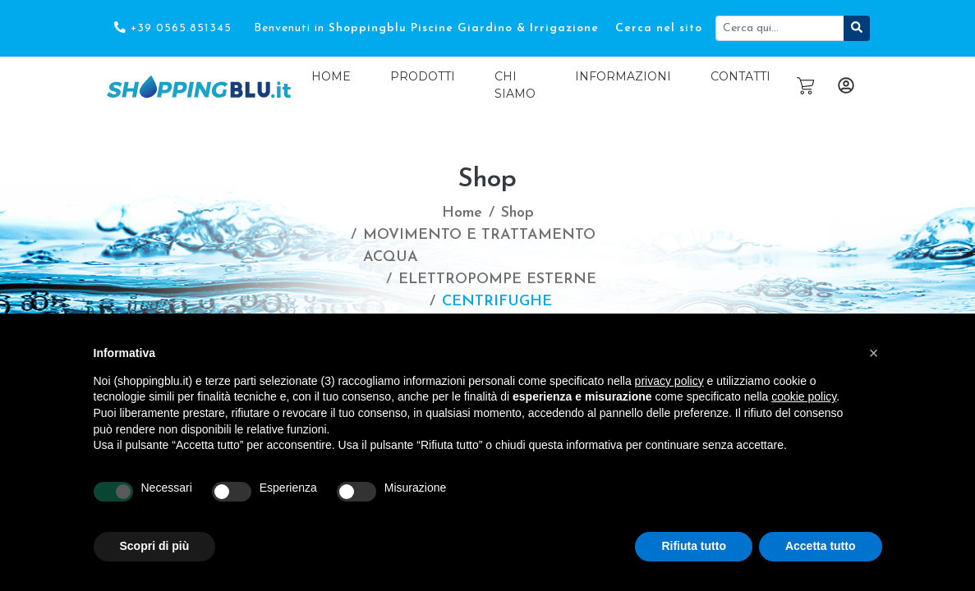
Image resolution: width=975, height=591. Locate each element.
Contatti (740, 76)
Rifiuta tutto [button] (693, 545)
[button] (874, 353)
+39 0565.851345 (172, 27)
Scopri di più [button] (155, 545)
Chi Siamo (515, 85)
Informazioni (623, 76)
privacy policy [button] (669, 380)
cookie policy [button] (803, 396)
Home (331, 76)
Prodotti (422, 76)
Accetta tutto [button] (820, 545)
